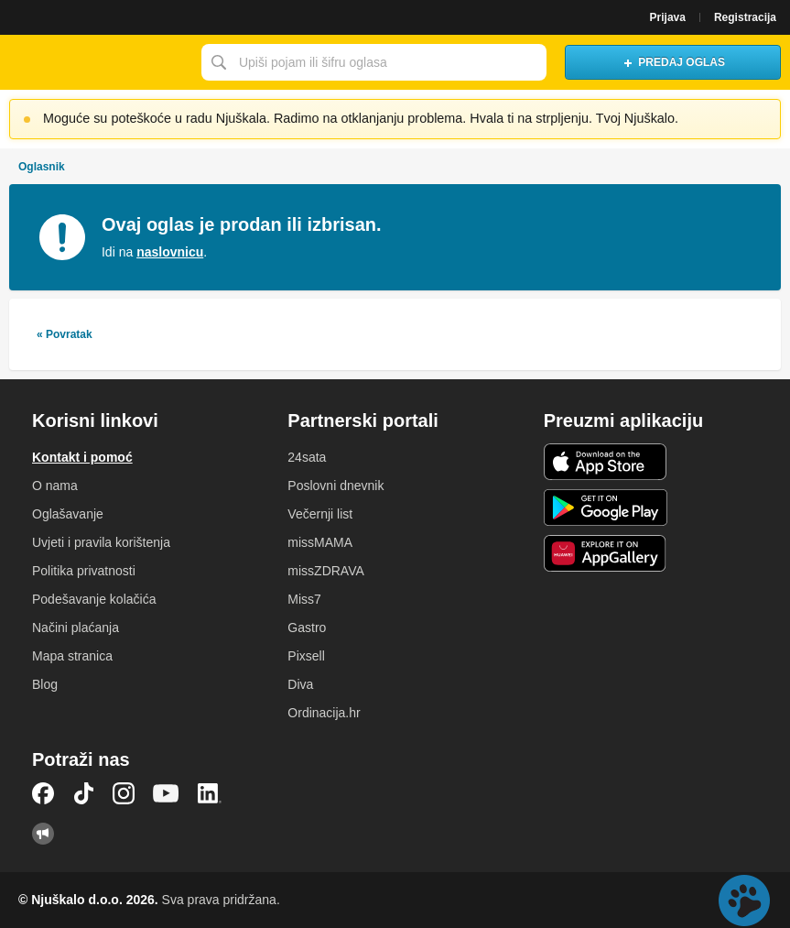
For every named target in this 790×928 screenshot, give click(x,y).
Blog (45, 684)
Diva (300, 684)
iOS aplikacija (605, 461)
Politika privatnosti (83, 570)
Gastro (306, 627)
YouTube (166, 793)
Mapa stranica (72, 656)
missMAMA (319, 542)
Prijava (668, 17)
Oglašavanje (67, 514)
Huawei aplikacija (605, 553)
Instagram (124, 793)
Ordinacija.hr (323, 712)
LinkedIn (209, 793)
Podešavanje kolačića (94, 599)
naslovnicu (169, 252)
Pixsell (305, 656)
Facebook (43, 793)
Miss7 (304, 599)
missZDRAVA (325, 570)
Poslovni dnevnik (335, 485)
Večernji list (319, 514)
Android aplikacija (605, 507)
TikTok (83, 793)
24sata (306, 457)
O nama (55, 485)
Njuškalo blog (43, 834)
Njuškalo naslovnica (96, 62)
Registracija (745, 17)
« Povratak (64, 334)
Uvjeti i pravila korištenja (101, 542)
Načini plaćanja (75, 627)
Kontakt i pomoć (82, 457)
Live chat (744, 900)
